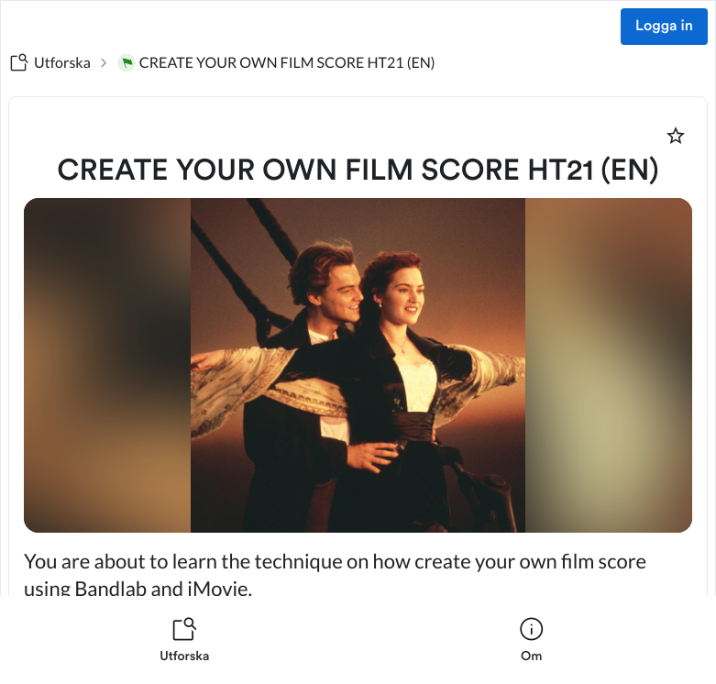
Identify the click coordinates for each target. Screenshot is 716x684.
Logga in (664, 26)
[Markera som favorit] (675, 135)
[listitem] (184, 640)
